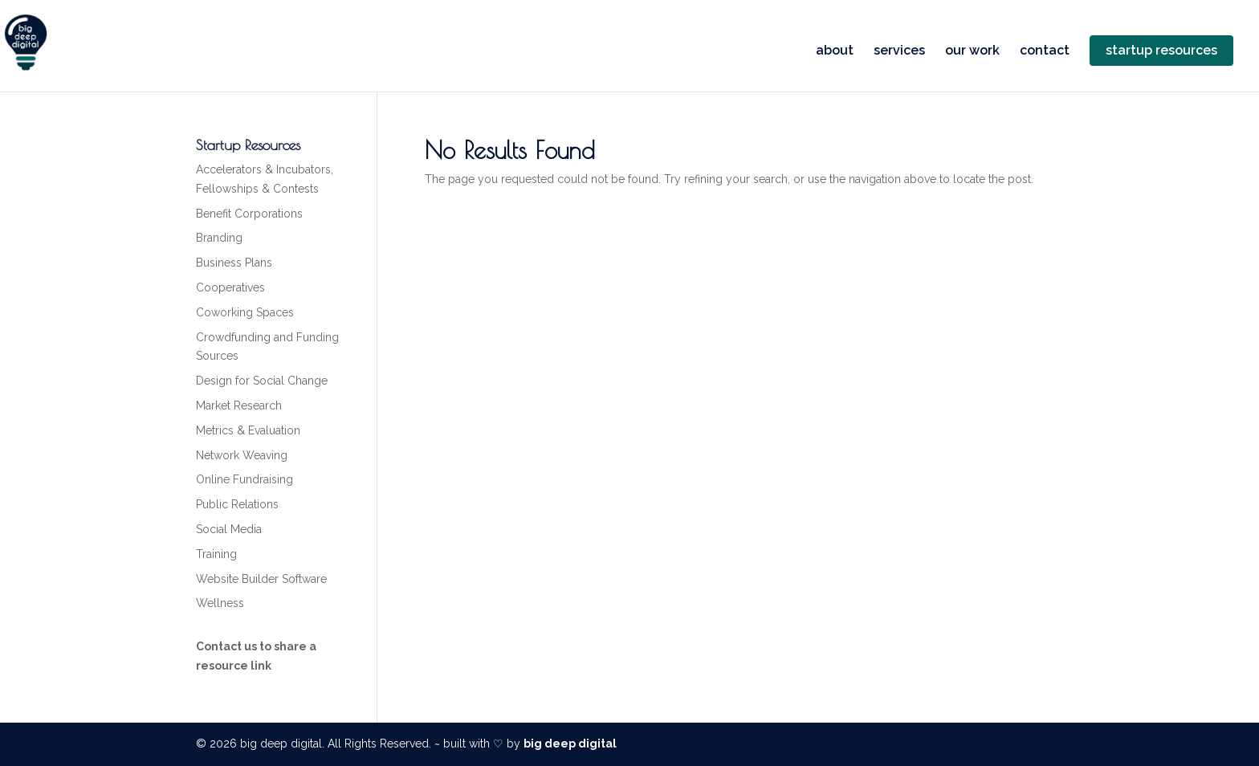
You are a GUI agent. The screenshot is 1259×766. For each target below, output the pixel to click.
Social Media (229, 529)
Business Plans (234, 262)
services (899, 51)
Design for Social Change (262, 380)
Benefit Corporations (249, 213)
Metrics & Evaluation (248, 430)
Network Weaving (241, 455)
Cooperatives (230, 287)
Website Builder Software (261, 578)
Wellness (220, 603)
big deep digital (570, 743)
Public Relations (237, 504)
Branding (219, 237)
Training (216, 554)
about (835, 51)
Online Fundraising (244, 479)
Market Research (239, 405)
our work (972, 51)
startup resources (1161, 50)
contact (1045, 51)
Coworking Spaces (245, 312)
